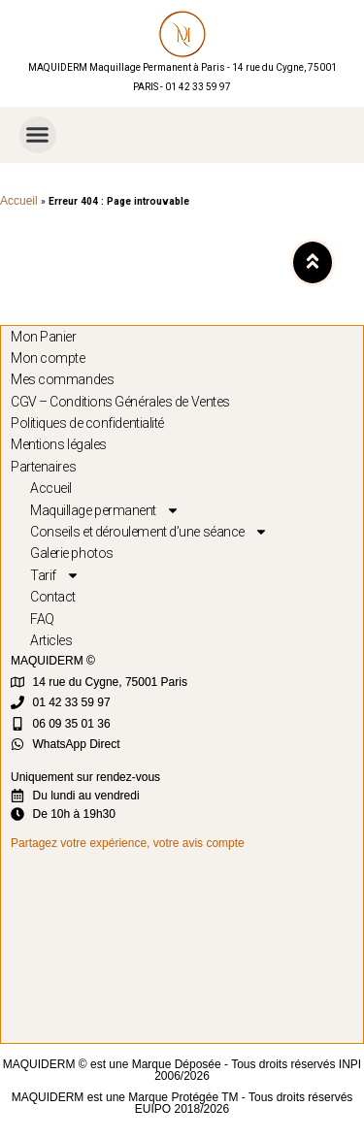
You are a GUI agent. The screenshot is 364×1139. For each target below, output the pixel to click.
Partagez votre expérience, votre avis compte (128, 843)
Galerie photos (72, 553)
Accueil (19, 201)
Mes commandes (62, 379)
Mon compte (48, 358)
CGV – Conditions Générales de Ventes (120, 401)
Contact (53, 596)
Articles (51, 640)
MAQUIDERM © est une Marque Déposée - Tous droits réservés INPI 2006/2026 (182, 1070)
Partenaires (43, 466)
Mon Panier (44, 336)
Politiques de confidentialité (87, 423)
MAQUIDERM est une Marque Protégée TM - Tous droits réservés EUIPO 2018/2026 (182, 1103)
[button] (37, 134)
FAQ (42, 619)
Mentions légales (59, 444)
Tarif (55, 575)
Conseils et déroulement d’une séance (149, 531)
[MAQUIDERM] (187, 946)
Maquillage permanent (105, 510)
